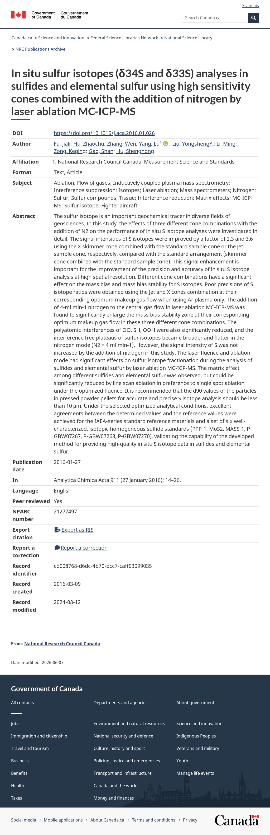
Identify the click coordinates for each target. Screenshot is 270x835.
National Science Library (188, 38)
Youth (182, 761)
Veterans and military (197, 748)
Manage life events (195, 773)
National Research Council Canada (62, 643)
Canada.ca (22, 38)
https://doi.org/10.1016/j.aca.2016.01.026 (104, 133)
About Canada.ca (107, 820)
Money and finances (114, 798)
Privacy (190, 820)
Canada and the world (116, 785)
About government (195, 703)
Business (20, 761)
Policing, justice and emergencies (127, 761)
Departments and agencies (121, 703)
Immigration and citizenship (39, 736)
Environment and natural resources (129, 723)
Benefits (19, 773)
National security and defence (123, 736)
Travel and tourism (30, 748)
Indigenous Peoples (196, 736)
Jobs (15, 723)
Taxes (16, 798)
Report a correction (81, 547)
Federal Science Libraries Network (124, 38)
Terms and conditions (153, 820)
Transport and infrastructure (123, 773)
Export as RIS (74, 529)
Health (17, 785)
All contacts (22, 703)
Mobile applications (63, 820)
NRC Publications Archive (40, 49)
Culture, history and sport (119, 748)
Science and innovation (61, 38)
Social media (23, 820)
